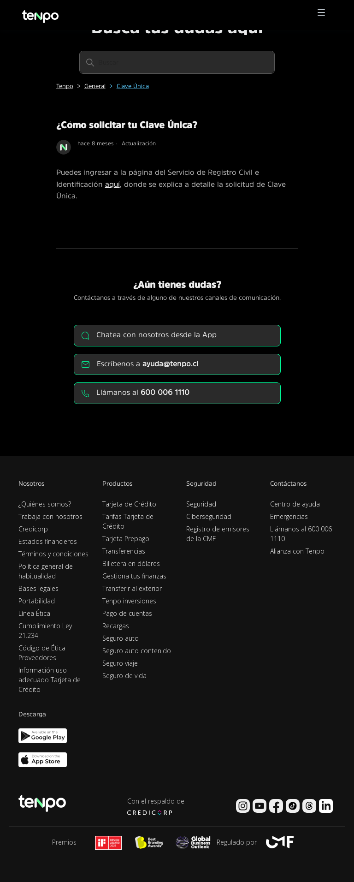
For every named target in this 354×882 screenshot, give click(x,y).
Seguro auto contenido (136, 650)
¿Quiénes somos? (44, 504)
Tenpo (64, 86)
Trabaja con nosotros (50, 516)
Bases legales (38, 588)
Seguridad (201, 504)
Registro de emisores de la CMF (217, 533)
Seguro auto (120, 638)
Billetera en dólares (131, 563)
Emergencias (289, 516)
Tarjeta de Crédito (129, 504)
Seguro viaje (120, 663)
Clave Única (133, 86)
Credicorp (33, 528)
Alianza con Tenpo (297, 551)
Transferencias (123, 551)
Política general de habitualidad (45, 571)
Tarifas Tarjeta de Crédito (127, 521)
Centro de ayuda (295, 504)
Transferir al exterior (132, 588)
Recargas (115, 625)
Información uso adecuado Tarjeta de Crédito (49, 680)
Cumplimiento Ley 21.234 (45, 630)
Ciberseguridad (208, 516)
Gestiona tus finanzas (134, 576)
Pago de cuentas (127, 613)
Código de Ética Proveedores (41, 653)
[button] (321, 15)
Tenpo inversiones (129, 600)
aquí (112, 184)
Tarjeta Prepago (125, 538)
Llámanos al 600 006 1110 (301, 533)
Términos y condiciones (53, 553)
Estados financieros (47, 541)
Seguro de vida (124, 675)
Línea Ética (34, 613)
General (95, 86)
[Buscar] (177, 62)
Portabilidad (36, 600)
